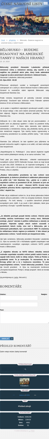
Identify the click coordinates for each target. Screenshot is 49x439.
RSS (32, 433)
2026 (28, 398)
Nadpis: (44, 294)
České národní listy (21, 4)
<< (14, 398)
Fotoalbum (24, 388)
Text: (2, 310)
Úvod (3, 40)
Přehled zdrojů (24, 409)
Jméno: (3, 294)
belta (16, 277)
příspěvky (12, 40)
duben (21, 398)
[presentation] (24, 333)
